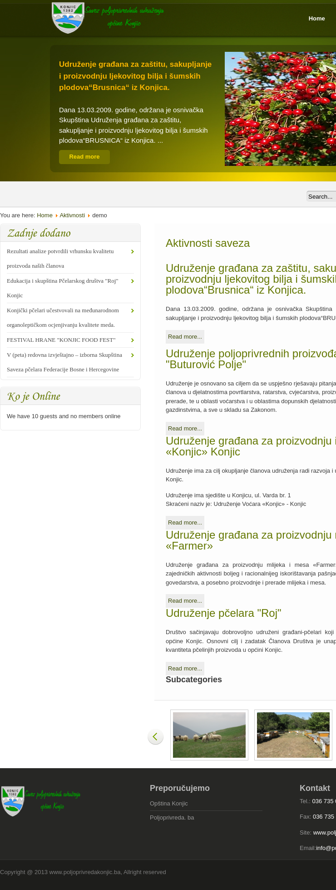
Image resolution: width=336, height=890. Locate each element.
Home (45, 215)
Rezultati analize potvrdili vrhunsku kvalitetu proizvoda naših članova (60, 258)
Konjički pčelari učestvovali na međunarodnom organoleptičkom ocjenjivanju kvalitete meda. (63, 317)
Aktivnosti (72, 215)
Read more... (185, 336)
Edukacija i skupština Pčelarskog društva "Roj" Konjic (63, 288)
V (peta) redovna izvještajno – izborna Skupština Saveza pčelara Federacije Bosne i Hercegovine (64, 362)
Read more (84, 156)
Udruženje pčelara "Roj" (224, 613)
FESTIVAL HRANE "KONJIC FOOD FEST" (61, 339)
